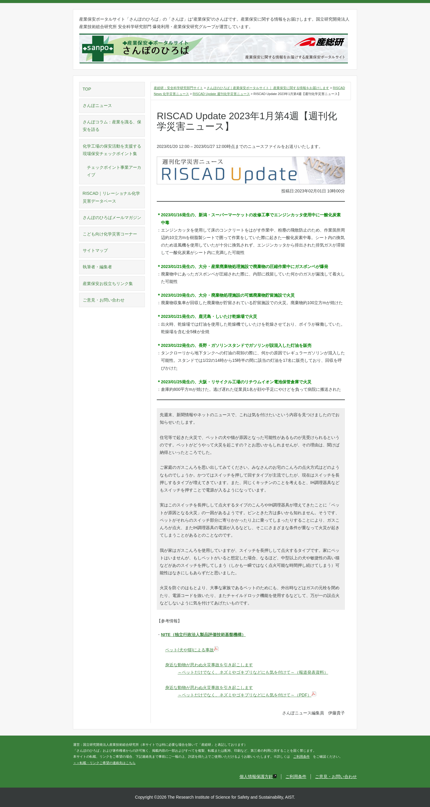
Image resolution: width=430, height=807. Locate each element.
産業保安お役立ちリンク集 (108, 283)
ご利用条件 (301, 756)
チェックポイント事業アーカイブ (114, 171)
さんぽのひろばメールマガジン (112, 217)
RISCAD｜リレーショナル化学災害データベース (111, 197)
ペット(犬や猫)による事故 (192, 649)
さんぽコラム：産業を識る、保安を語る (112, 126)
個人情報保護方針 (258, 776)
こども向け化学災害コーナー (110, 234)
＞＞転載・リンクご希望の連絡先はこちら (104, 763)
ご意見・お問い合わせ (104, 300)
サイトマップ (95, 250)
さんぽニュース (97, 105)
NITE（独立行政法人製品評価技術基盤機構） (203, 634)
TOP (87, 89)
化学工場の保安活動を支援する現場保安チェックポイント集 (112, 150)
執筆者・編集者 (97, 266)
